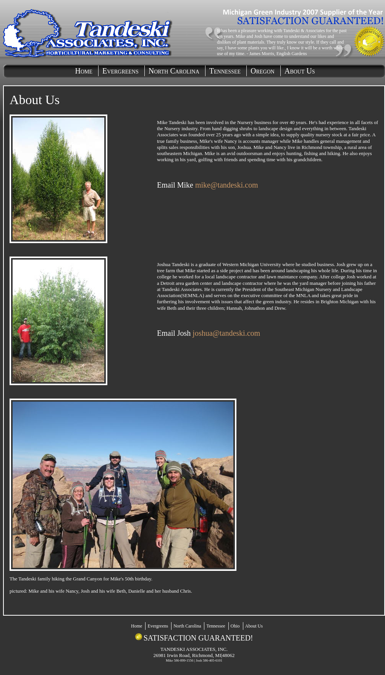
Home (84, 71)
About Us (300, 71)
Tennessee (225, 71)
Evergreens (120, 71)
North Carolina (174, 71)
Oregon (263, 71)
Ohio (235, 626)
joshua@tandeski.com (226, 333)
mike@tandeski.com (226, 185)
